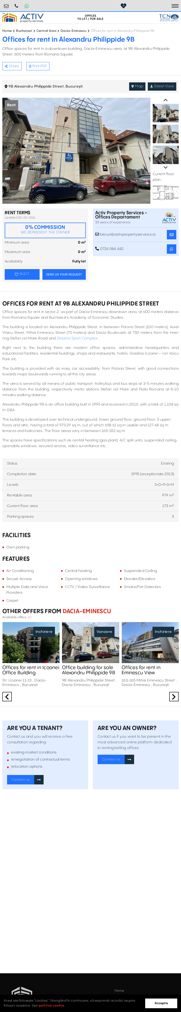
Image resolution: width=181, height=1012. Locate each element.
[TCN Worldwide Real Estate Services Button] (169, 17)
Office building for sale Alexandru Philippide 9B (88, 670)
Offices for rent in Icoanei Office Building (30, 670)
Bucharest (24, 31)
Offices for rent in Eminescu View (141, 670)
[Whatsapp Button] (27, 6)
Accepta (161, 1003)
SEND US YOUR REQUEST (64, 274)
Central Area (46, 31)
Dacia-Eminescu (73, 31)
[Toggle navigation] (175, 6)
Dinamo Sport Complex (77, 338)
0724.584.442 (16, 4)
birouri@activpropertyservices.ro (6, 4)
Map (137, 86)
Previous (165, 100)
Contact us (21, 779)
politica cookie (51, 1005)
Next (165, 167)
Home (7, 31)
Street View (162, 86)
